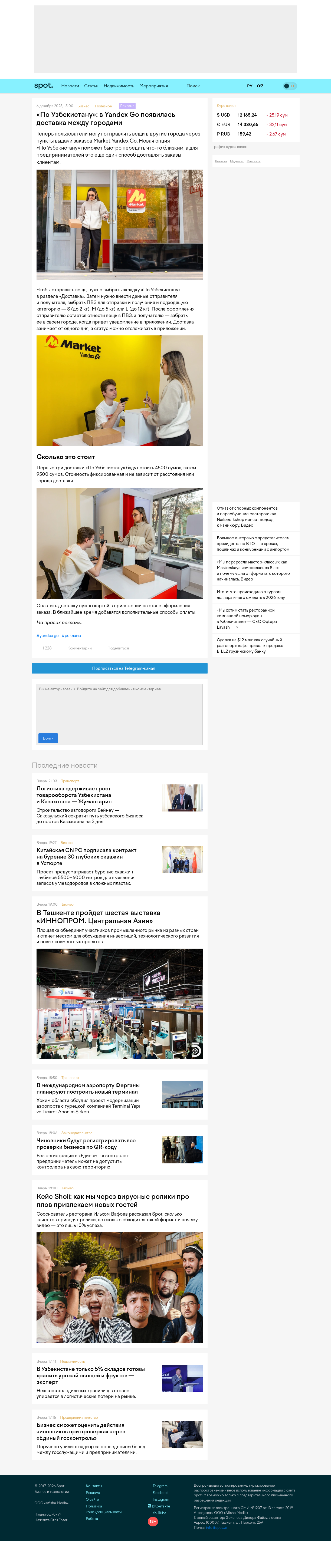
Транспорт (70, 781)
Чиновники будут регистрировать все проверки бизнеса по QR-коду (86, 1143)
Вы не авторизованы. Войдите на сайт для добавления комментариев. (119, 707)
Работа (92, 1519)
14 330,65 (248, 124)
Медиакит (237, 161)
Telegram (158, 1486)
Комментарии (76, 648)
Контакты (254, 161)
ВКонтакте (159, 1506)
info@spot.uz (216, 1528)
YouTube (157, 1513)
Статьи (91, 85)
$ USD (223, 115)
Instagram (158, 1499)
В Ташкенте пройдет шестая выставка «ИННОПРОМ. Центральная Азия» (98, 917)
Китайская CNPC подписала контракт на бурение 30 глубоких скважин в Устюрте (86, 856)
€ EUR (223, 124)
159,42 (244, 134)
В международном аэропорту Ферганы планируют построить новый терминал (88, 1088)
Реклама (221, 161)
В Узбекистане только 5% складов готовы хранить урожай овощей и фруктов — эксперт (91, 1375)
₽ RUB (223, 134)
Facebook (158, 1493)
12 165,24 (247, 115)
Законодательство (77, 1133)
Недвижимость (119, 85)
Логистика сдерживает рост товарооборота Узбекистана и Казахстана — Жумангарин (74, 795)
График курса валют (231, 146)
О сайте (92, 1499)
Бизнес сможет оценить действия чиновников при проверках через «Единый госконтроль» (81, 1431)
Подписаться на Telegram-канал (119, 668)
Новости (70, 85)
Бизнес (67, 843)
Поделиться (115, 648)
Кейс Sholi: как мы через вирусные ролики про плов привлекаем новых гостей (113, 1200)
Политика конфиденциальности (104, 1509)
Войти (48, 738)
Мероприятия (153, 85)
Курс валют (226, 106)
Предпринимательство (79, 1417)
